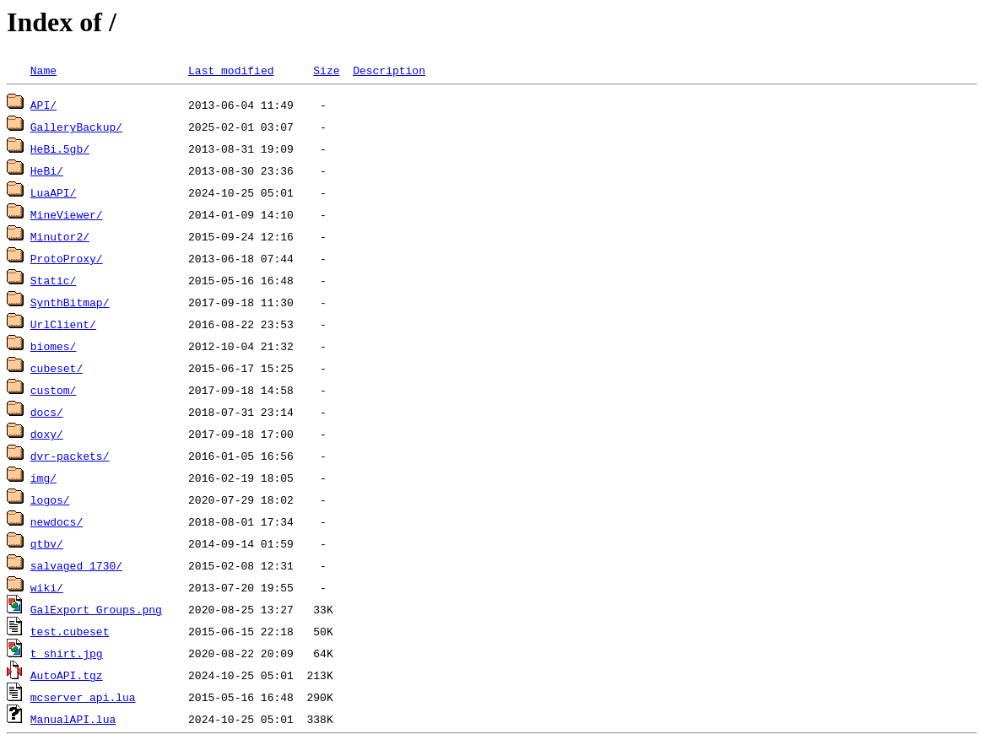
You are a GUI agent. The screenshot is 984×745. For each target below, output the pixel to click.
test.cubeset (70, 631)
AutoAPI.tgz (66, 675)
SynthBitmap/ (70, 302)
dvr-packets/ (70, 455)
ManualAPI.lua (73, 718)
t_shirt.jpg (66, 653)
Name (43, 70)
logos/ (50, 499)
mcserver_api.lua (83, 697)
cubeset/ (56, 367)
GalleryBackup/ (76, 126)
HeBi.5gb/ (59, 148)
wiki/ (46, 587)
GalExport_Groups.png (96, 609)
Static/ (53, 280)
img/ (43, 477)
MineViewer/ (66, 214)
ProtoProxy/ (66, 258)
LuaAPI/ (53, 192)
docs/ (46, 411)
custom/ (53, 389)
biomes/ (53, 346)
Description (389, 70)
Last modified (230, 70)
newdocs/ (56, 521)
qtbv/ (46, 543)
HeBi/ (46, 170)
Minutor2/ (59, 236)
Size (326, 70)
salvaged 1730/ (76, 565)
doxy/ (46, 433)
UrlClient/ (63, 324)
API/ (43, 104)
